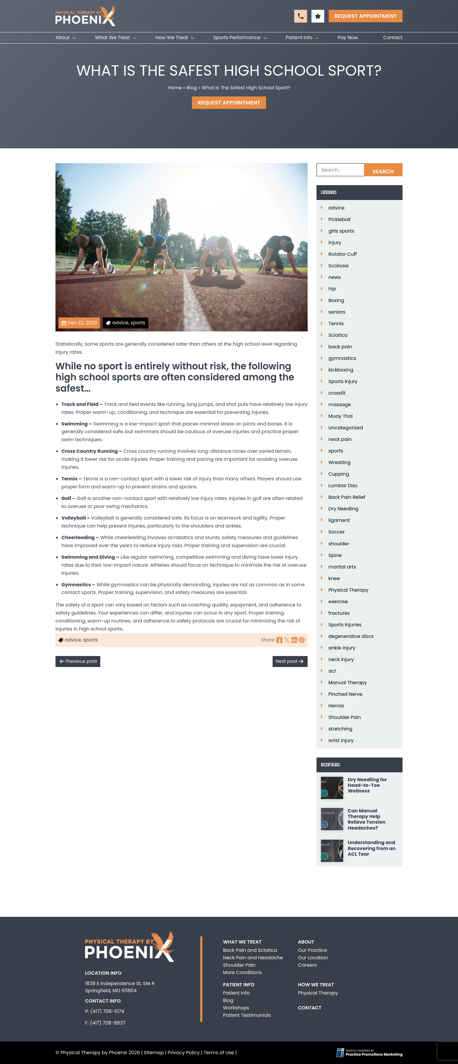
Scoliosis (338, 266)
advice (336, 208)
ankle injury (341, 648)
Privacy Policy (184, 1052)
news (334, 277)
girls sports (341, 231)
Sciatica (337, 335)
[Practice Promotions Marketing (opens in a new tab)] (374, 1054)
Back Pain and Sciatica (250, 950)
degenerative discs (351, 636)
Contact (393, 37)
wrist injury (341, 741)
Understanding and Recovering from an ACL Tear (371, 848)
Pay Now (348, 37)
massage (339, 405)
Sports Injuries (344, 625)
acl (331, 671)
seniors (336, 312)
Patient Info (299, 37)
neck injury (341, 660)
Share (268, 639)
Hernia (336, 706)
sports (335, 451)
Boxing (336, 301)
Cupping (338, 474)
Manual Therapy (347, 683)
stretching (340, 729)
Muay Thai (340, 416)
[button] (300, 16)
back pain (340, 347)
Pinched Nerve (345, 694)
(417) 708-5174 (107, 1011)
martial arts (342, 567)
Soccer (336, 532)
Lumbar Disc (343, 486)
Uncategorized (345, 428)
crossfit (337, 393)
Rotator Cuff (342, 254)
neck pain (340, 439)
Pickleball (339, 220)
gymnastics (342, 358)
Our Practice (312, 950)
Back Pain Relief (346, 497)
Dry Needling (343, 509)
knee (334, 579)
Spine (334, 555)
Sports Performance (236, 37)
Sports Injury (342, 382)
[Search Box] (360, 169)
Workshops (236, 1007)
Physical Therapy (348, 590)
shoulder (338, 544)
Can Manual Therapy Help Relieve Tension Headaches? (367, 819)
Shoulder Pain (344, 717)
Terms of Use (218, 1052)
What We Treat (112, 37)
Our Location (313, 957)
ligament (339, 520)
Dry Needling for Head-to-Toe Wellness (367, 785)
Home (175, 87)
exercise (338, 602)
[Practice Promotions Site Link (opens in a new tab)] (341, 1052)
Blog (192, 87)
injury (334, 243)
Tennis (336, 324)
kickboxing (340, 370)
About (62, 37)
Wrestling (339, 463)
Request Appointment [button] (365, 16)
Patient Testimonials (247, 1015)
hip (332, 289)
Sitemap (154, 1052)
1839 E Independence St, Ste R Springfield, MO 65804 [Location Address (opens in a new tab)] (120, 987)
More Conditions (242, 972)
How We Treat (171, 37)
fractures (339, 613)
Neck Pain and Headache (253, 957)
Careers (307, 965)
